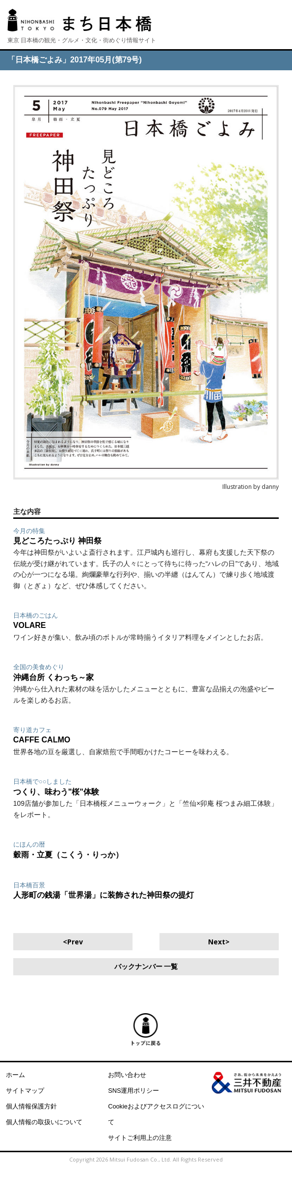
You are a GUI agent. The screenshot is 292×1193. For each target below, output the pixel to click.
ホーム (15, 1075)
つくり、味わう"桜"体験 (56, 792)
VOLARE (29, 625)
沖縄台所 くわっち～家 (53, 677)
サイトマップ (25, 1090)
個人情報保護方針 (31, 1106)
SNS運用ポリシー (133, 1090)
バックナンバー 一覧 (146, 966)
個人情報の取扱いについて (44, 1122)
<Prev (73, 941)
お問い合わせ (127, 1075)
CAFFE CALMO (41, 740)
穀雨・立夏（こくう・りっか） (68, 855)
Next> (219, 941)
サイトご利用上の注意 (140, 1137)
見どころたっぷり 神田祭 (57, 541)
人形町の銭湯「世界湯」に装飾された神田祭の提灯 (103, 895)
